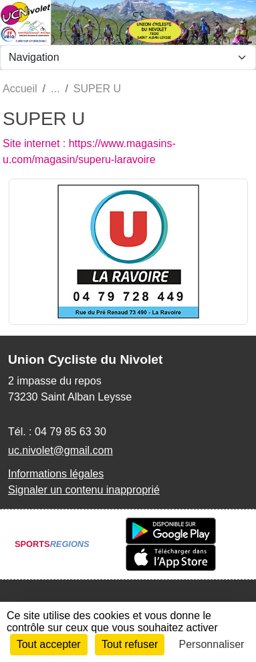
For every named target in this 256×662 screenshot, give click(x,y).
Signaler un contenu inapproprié (84, 489)
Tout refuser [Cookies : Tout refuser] (130, 644)
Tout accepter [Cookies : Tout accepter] (49, 644)
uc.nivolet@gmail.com (60, 450)
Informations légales (56, 473)
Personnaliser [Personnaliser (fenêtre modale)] (212, 644)
